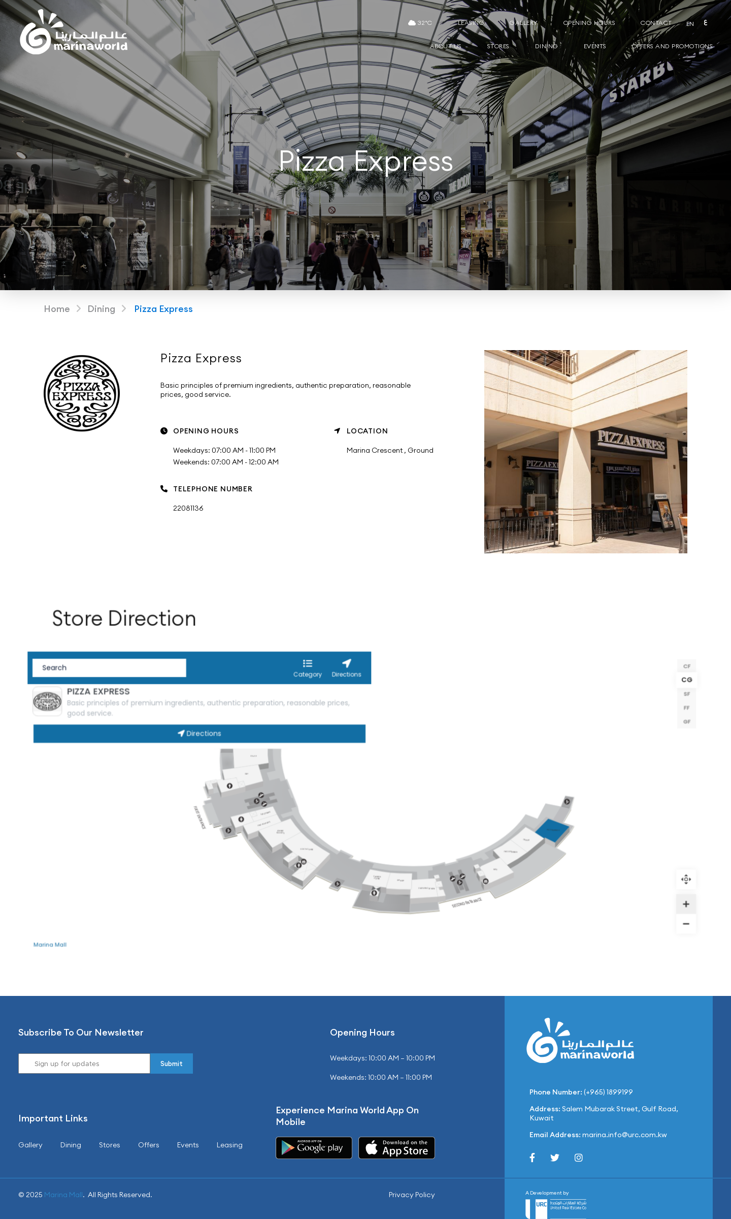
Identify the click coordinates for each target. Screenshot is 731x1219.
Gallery (524, 22)
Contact (656, 22)
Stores (498, 46)
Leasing (471, 22)
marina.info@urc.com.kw (624, 1134)
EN (690, 23)
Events (595, 46)
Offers (148, 1144)
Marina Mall (63, 1194)
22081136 (188, 508)
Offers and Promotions (672, 46)
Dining (546, 46)
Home (57, 309)
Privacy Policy (412, 1194)
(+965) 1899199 (608, 1092)
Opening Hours (589, 22)
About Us (446, 46)
